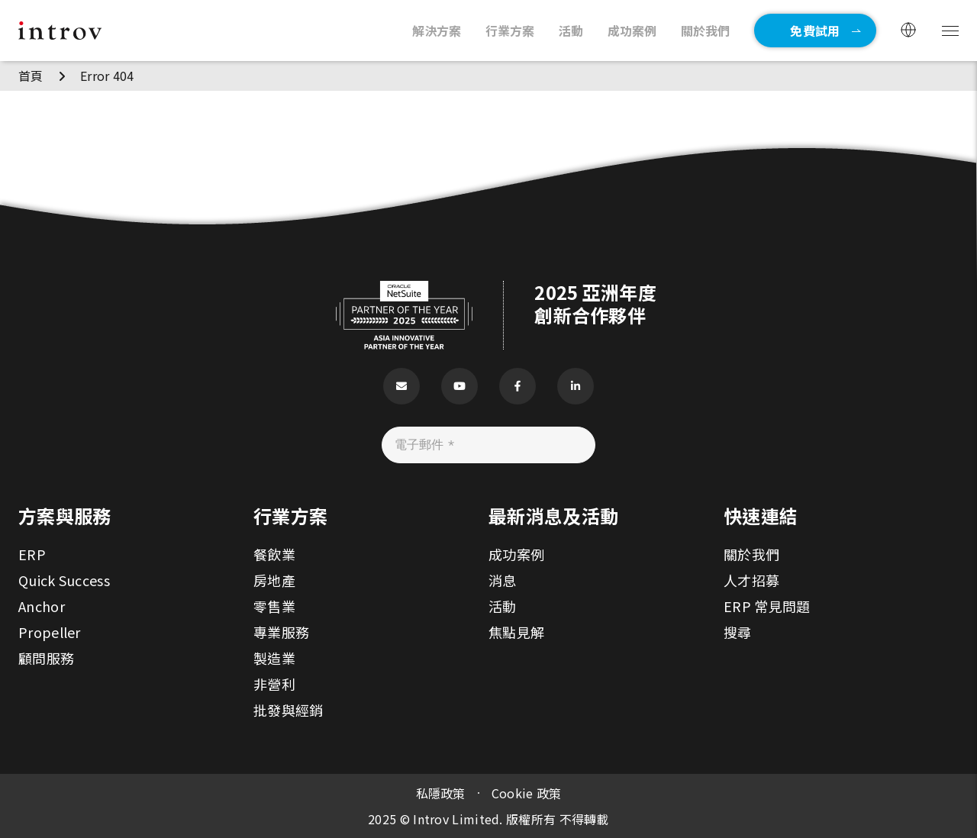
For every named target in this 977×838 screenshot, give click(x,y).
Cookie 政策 (527, 793)
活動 (502, 606)
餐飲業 (274, 554)
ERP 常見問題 (767, 606)
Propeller (49, 632)
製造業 (274, 658)
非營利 (274, 684)
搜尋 (738, 632)
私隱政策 (441, 793)
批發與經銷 (288, 710)
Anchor (41, 606)
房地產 (274, 580)
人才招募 (751, 580)
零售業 (274, 606)
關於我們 (751, 554)
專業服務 (281, 632)
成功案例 (516, 554)
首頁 (31, 75)
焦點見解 (516, 632)
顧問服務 (46, 658)
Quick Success (64, 580)
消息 (502, 580)
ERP (32, 554)
